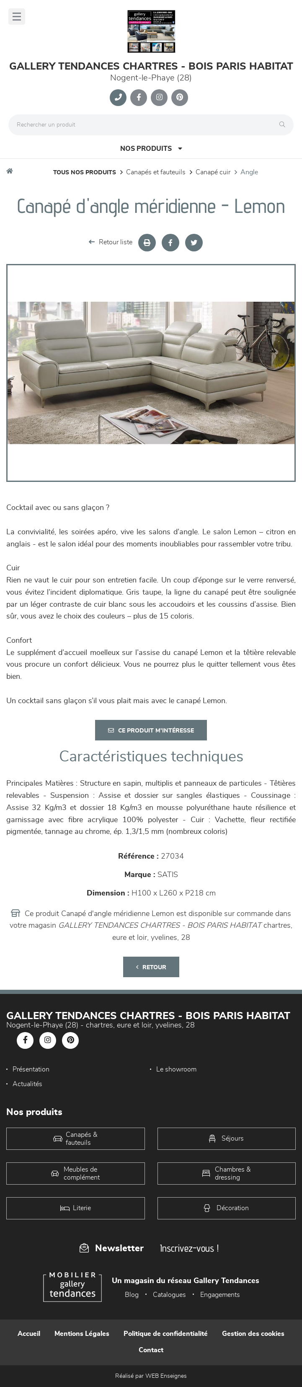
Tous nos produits (84, 173)
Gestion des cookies (253, 1333)
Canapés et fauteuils (156, 172)
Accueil (29, 1333)
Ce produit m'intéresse (151, 730)
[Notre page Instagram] (159, 97)
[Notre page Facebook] (138, 97)
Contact (151, 1350)
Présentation (31, 1069)
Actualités (27, 1084)
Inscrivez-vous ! (189, 1248)
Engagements (220, 1294)
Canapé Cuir (213, 172)
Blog (132, 1294)
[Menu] (16, 16)
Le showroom (176, 1069)
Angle (249, 172)
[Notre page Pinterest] (179, 97)
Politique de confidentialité (166, 1333)
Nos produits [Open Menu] (151, 148)
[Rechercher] (284, 124)
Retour (151, 967)
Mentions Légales (81, 1333)
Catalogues (169, 1294)
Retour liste (110, 242)
